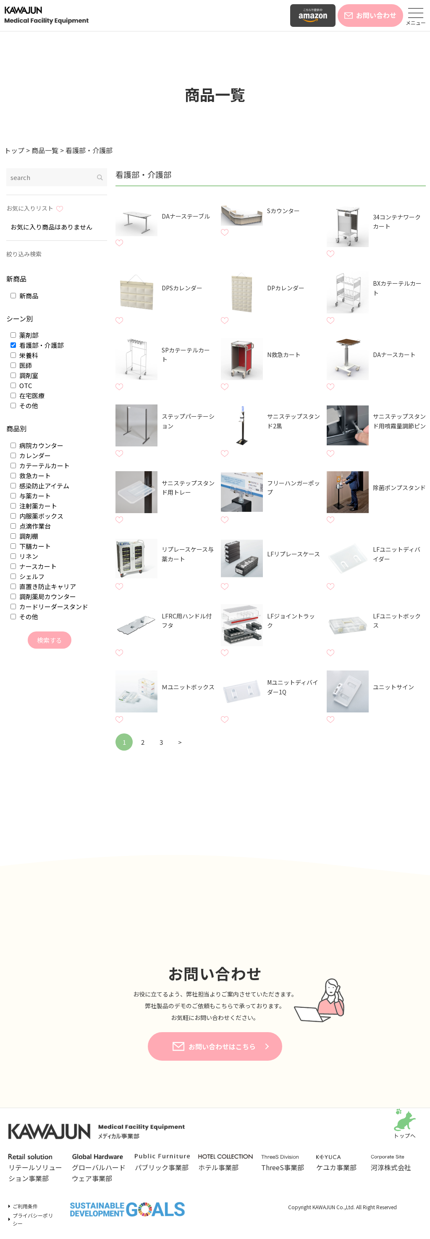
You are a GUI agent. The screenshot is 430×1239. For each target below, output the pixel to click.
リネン (24, 556)
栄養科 (24, 355)
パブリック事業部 (162, 1163)
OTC (21, 385)
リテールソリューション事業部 (35, 1168)
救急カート (30, 475)
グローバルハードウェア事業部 (99, 1168)
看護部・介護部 (36, 345)
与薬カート (30, 495)
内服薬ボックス (36, 515)
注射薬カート (33, 505)
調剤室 (24, 375)
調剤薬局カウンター (43, 596)
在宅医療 (27, 395)
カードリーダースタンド (49, 606)
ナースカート (33, 566)
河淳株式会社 (394, 1163)
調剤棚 (24, 536)
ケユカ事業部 (339, 1163)
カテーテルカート (40, 465)
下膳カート (30, 546)
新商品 (24, 295)
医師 (21, 365)
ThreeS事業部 (284, 1163)
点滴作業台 (30, 526)
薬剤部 (24, 335)
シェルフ (27, 576)
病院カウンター (36, 445)
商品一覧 (215, 94)
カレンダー (30, 455)
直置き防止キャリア (43, 586)
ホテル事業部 (225, 1163)
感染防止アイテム (39, 485)
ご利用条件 (25, 1206)
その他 (24, 405)
